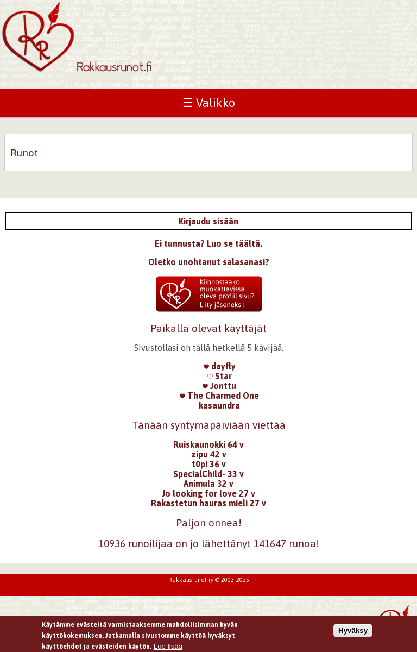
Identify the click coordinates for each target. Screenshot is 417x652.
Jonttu (219, 386)
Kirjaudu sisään (208, 221)
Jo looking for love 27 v (208, 493)
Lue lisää (168, 648)
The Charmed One (219, 395)
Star (219, 376)
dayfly (220, 366)
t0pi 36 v (209, 464)
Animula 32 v (208, 483)
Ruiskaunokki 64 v (208, 444)
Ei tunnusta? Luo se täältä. (208, 243)
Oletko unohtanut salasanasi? (208, 262)
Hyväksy (353, 632)
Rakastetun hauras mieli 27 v (208, 503)
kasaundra (219, 405)
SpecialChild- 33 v (208, 474)
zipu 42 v (208, 454)
